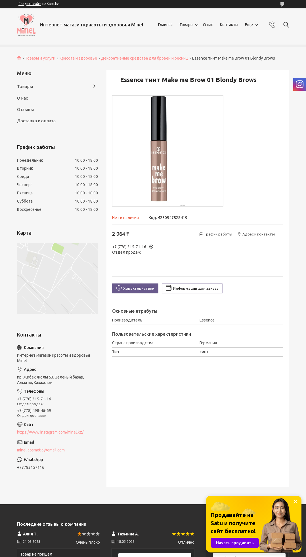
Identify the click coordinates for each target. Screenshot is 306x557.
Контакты (229, 24)
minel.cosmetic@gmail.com (41, 450)
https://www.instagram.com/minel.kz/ (50, 432)
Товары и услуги (40, 58)
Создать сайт (29, 4)
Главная (165, 24)
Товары (186, 24)
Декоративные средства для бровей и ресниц (144, 58)
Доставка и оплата (36, 120)
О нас (208, 24)
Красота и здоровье (78, 58)
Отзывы (25, 109)
